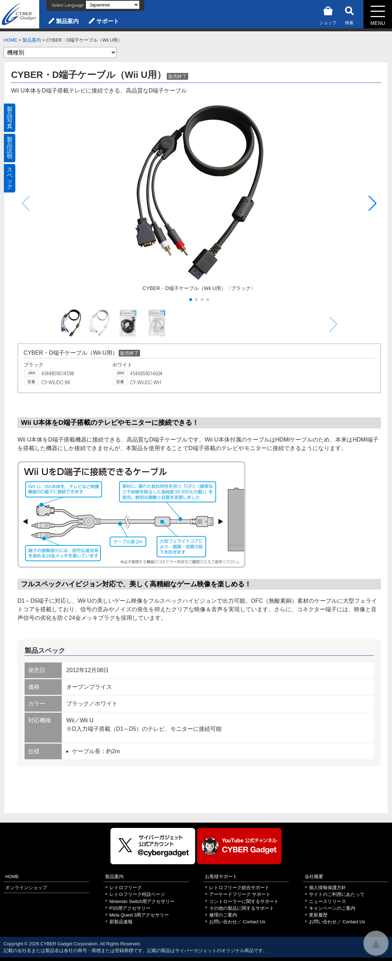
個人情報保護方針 (327, 887)
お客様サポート (221, 876)
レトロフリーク (125, 887)
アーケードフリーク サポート (240, 894)
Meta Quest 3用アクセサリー (139, 915)
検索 (349, 14)
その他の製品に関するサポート (241, 908)
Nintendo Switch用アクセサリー (142, 901)
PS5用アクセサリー (129, 908)
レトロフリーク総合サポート (239, 887)
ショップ (327, 14)
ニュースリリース (327, 901)
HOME (10, 40)
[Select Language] (112, 5)
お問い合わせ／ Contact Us (237, 921)
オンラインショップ (26, 887)
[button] (372, 203)
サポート (107, 21)
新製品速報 (121, 921)
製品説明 (9, 147)
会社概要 (314, 876)
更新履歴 (318, 915)
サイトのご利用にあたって (337, 894)
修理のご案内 (223, 915)
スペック (9, 178)
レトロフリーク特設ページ (137, 894)
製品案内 (67, 21)
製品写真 (9, 117)
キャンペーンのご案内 (332, 908)
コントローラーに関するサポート (244, 901)
